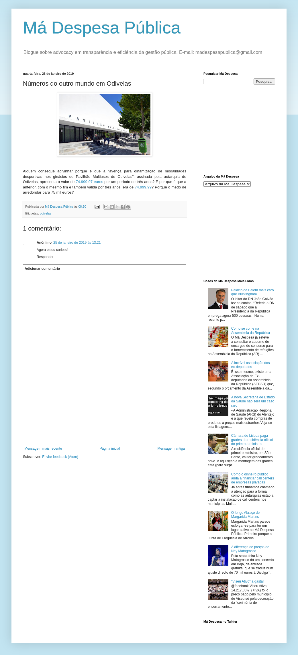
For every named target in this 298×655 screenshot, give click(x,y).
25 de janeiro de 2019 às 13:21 (77, 243)
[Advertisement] (105, 421)
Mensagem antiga (171, 448)
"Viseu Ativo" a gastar (247, 581)
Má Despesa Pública (102, 27)
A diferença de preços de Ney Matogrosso (250, 549)
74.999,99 (143, 187)
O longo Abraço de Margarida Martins (245, 515)
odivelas (45, 213)
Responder (45, 257)
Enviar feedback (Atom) (60, 457)
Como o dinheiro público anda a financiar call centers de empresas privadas (252, 478)
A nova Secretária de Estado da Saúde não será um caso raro (253, 401)
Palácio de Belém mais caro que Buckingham (252, 292)
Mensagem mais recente (43, 448)
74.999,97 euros (89, 182)
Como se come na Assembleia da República (250, 330)
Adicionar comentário (42, 269)
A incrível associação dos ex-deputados (250, 365)
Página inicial (110, 448)
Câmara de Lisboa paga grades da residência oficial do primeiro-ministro (252, 440)
